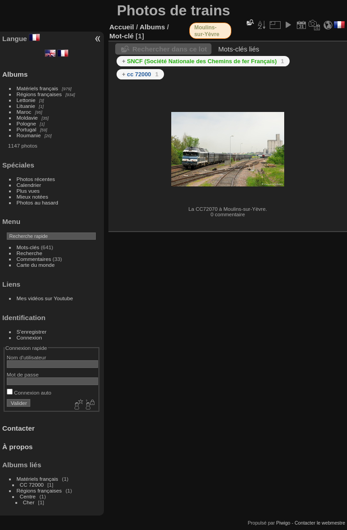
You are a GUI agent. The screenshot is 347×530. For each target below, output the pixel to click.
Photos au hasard (37, 202)
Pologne (26, 123)
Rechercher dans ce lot (169, 49)
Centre (28, 496)
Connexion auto (29, 392)
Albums (15, 74)
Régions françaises (39, 94)
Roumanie (29, 135)
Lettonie (26, 100)
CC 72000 (32, 485)
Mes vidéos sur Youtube (45, 298)
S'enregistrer (32, 332)
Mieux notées (32, 197)
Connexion (29, 337)
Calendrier (29, 185)
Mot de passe (23, 374)
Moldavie (27, 118)
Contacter (18, 428)
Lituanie (26, 106)
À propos (17, 447)
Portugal (27, 129)
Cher (29, 502)
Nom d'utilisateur (26, 357)
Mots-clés (28, 247)
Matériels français (37, 88)
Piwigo (283, 522)
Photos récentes (36, 179)
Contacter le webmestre (320, 522)
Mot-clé (121, 36)
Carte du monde (36, 265)
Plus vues (28, 191)
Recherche (29, 253)
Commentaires (34, 259)
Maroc (24, 112)
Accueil (121, 27)
